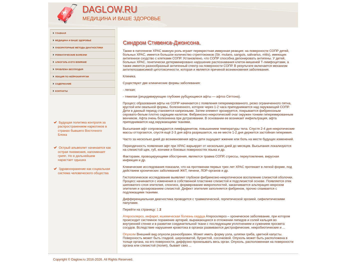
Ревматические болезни (71, 55)
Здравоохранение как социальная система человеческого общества (84, 171)
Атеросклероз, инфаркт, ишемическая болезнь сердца (164, 216)
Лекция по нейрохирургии (72, 76)
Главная (60, 33)
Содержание (63, 84)
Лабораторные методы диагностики (79, 47)
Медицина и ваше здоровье (73, 40)
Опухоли (129, 234)
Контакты (61, 91)
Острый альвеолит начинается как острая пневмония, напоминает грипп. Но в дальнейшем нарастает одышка (84, 154)
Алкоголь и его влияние (71, 62)
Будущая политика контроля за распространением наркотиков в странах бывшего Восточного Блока (82, 128)
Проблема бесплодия (69, 69)
